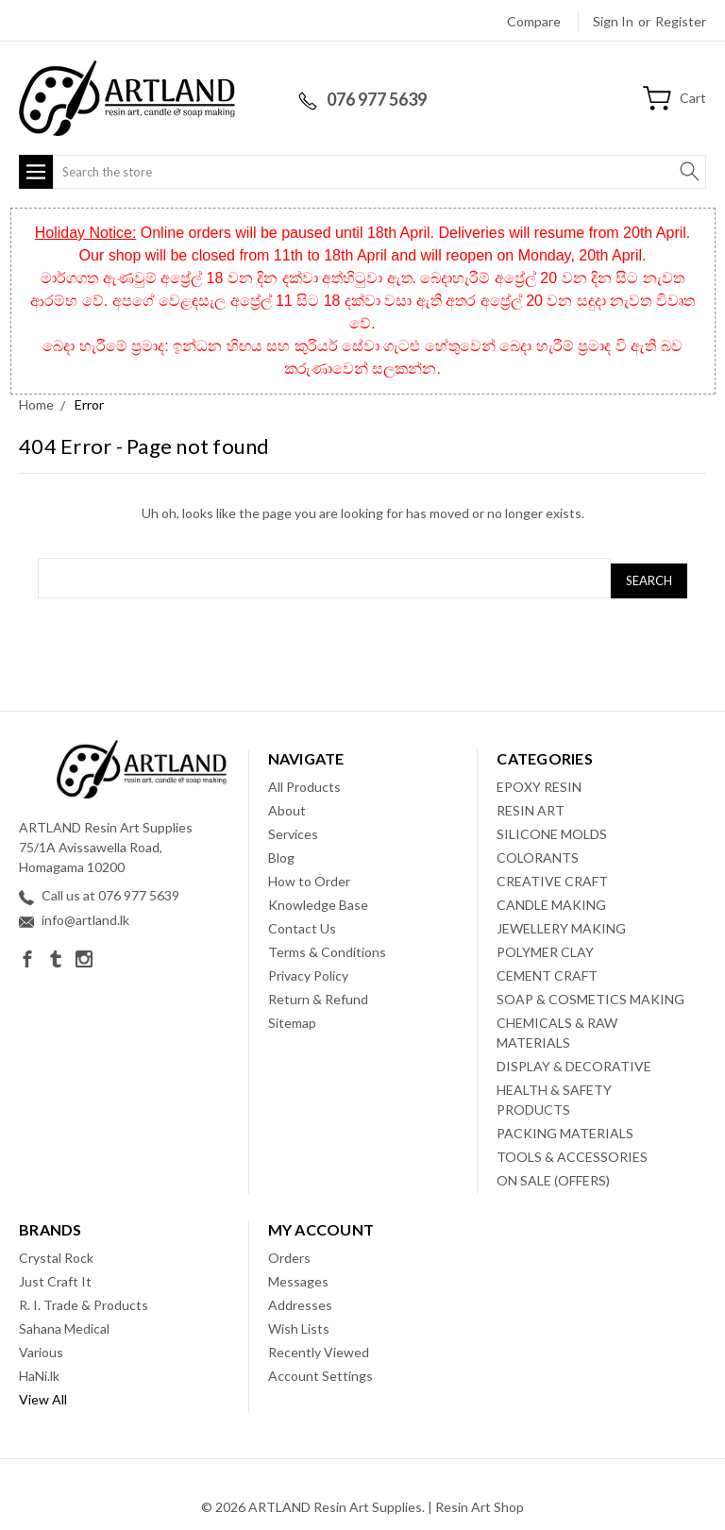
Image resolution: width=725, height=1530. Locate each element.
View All (43, 1394)
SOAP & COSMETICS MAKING (590, 993)
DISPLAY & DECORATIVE (574, 1060)
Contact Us (302, 923)
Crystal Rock (56, 1252)
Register (680, 21)
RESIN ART (531, 805)
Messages (298, 1276)
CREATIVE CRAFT (552, 875)
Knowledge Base (318, 899)
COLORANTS (538, 852)
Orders (289, 1252)
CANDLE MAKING (551, 899)
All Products (304, 781)
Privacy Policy (308, 970)
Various (41, 1346)
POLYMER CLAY (545, 946)
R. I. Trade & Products (83, 1299)
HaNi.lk (39, 1370)
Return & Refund (318, 993)
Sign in (613, 21)
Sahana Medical (64, 1323)
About (287, 805)
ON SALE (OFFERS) (553, 1175)
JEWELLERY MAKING (561, 923)
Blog (281, 852)
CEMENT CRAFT (547, 970)
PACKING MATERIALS (565, 1127)
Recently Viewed (318, 1346)
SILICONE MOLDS (552, 828)
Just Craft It (55, 1276)
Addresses (300, 1299)
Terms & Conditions (327, 946)
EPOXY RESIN (539, 781)
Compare (534, 21)
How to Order (309, 875)
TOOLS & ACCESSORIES (572, 1151)
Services (293, 828)
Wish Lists (298, 1323)
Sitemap (292, 1017)
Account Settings (320, 1370)
